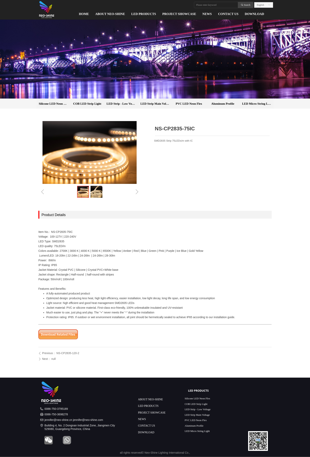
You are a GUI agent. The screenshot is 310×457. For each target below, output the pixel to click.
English (260, 5)
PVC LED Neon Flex (189, 103)
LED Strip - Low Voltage (122, 103)
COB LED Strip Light (87, 103)
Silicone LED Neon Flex (54, 103)
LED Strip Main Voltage (155, 103)
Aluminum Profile (222, 103)
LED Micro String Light (257, 103)
